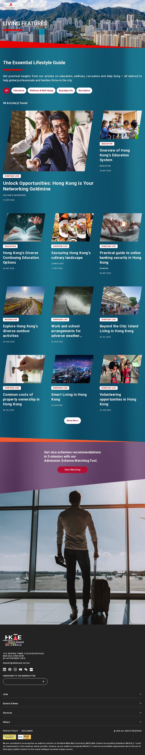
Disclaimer (27, 731)
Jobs (72, 694)
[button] (122, 5)
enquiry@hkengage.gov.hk (16, 663)
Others (72, 722)
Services (72, 712)
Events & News (72, 703)
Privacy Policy (10, 731)
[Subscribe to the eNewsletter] (23, 681)
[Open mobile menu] (140, 5)
